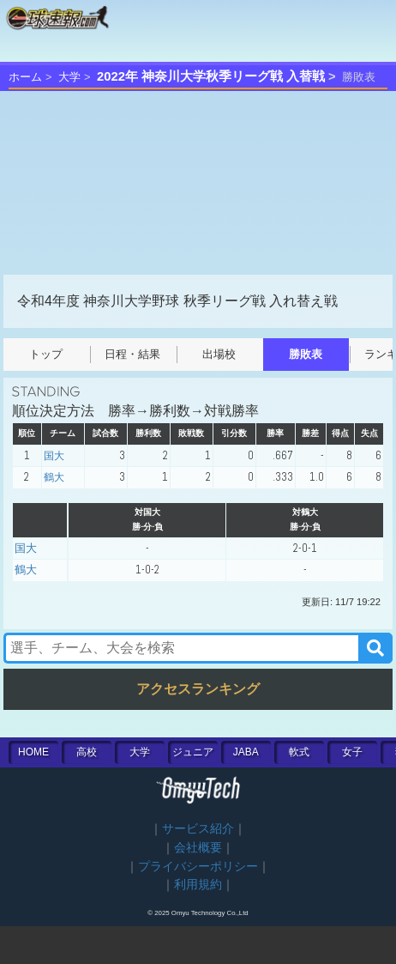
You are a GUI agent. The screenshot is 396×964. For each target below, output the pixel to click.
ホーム (25, 76)
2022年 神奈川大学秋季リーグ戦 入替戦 (211, 76)
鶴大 (54, 477)
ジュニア (192, 752)
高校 (86, 752)
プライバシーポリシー (198, 866)
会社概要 (198, 847)
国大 (54, 456)
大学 (69, 76)
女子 (352, 752)
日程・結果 (132, 354)
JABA (246, 752)
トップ (46, 354)
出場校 (219, 354)
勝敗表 (305, 354)
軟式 (299, 752)
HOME (33, 752)
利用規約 (198, 884)
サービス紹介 (198, 828)
